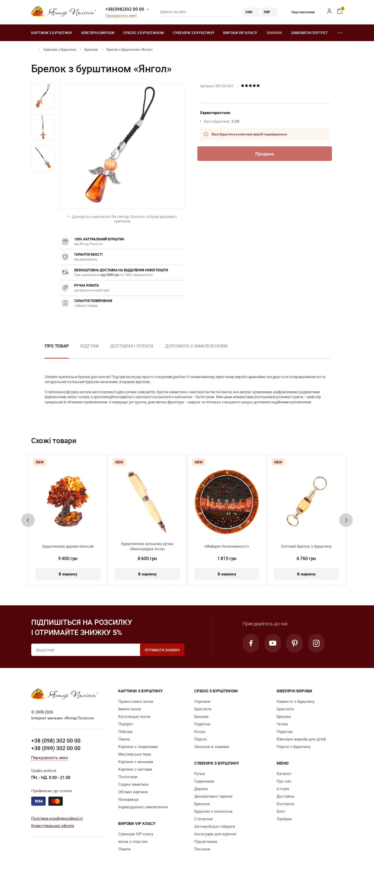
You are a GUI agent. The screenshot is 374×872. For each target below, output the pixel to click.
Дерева (201, 788)
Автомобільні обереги (214, 826)
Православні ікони (135, 701)
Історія (283, 788)
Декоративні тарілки (213, 796)
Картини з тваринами (138, 746)
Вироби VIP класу (240, 32)
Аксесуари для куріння (215, 833)
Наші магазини (299, 12)
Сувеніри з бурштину (193, 32)
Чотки (282, 723)
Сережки (202, 701)
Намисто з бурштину (296, 701)
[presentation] (28, 520)
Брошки (201, 716)
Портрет (125, 723)
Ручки (199, 773)
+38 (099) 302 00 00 (56, 748)
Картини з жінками (135, 761)
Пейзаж (125, 731)
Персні (200, 739)
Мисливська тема (134, 754)
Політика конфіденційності (57, 818)
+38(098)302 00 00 (124, 9)
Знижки (274, 32)
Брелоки (91, 49)
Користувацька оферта (52, 825)
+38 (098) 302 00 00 (56, 740)
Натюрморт (128, 799)
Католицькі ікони (134, 716)
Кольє (200, 731)
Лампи (124, 848)
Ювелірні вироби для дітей (301, 739)
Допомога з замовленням (196, 346)
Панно (124, 739)
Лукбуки (284, 818)
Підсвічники (205, 841)
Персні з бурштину (294, 746)
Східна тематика (133, 784)
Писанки (202, 848)
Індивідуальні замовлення (143, 806)
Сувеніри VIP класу (135, 833)
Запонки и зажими (211, 746)
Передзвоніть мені (121, 16)
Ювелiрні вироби (97, 32)
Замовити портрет (309, 32)
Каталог (284, 773)
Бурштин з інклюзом (213, 811)
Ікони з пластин (133, 841)
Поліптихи (127, 776)
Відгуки (89, 346)
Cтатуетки (203, 818)
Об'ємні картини (133, 791)
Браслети (202, 708)
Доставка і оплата (131, 346)
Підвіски (202, 723)
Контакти (285, 803)
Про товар (57, 346)
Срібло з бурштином (143, 32)
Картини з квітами (135, 769)
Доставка (285, 796)
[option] (43, 96)
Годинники (204, 781)
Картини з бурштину (51, 32)
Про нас (284, 781)
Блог (281, 811)
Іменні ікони (129, 708)
